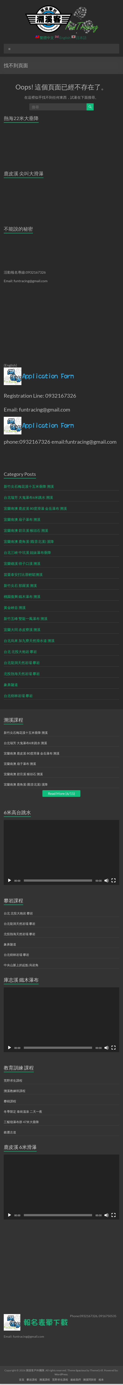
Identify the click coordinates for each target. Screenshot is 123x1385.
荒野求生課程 (13, 1080)
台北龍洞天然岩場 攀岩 (22, 662)
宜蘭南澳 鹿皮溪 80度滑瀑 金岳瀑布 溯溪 (35, 508)
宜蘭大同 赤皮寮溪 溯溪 (22, 629)
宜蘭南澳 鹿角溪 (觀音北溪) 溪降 (29, 541)
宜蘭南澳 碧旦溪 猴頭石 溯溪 (26, 530)
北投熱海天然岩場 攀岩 (22, 673)
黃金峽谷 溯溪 (15, 607)
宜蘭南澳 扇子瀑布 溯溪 (22, 519)
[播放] (9, 880)
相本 (101, 1379)
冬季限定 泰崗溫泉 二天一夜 (23, 1111)
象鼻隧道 (11, 684)
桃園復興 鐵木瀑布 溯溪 (22, 596)
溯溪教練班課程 (14, 1091)
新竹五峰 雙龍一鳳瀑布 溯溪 (25, 618)
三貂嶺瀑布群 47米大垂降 (21, 1122)
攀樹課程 (10, 1101)
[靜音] (106, 880)
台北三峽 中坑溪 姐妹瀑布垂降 (27, 552)
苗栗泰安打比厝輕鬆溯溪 (23, 574)
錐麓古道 (10, 1132)
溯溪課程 (44, 1379)
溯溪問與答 (89, 1379)
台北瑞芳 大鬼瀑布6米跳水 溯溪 (28, 497)
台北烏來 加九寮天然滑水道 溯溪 (29, 640)
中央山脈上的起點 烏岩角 (21, 965)
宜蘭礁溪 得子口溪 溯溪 (22, 563)
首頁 (21, 1379)
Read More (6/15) (61, 793)
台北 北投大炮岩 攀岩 (20, 651)
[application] (61, 852)
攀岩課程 (31, 1379)
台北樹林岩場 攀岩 (18, 695)
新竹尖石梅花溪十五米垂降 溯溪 (29, 486)
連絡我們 (75, 1379)
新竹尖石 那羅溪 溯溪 (20, 585)
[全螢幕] (113, 880)
